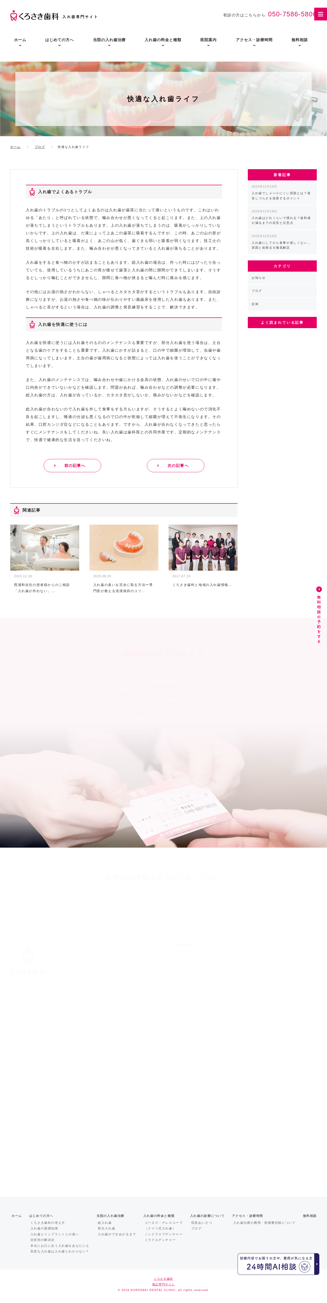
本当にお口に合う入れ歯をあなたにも (59, 1246)
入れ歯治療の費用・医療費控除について (264, 1223)
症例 (255, 304)
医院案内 (208, 40)
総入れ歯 (105, 1223)
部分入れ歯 (106, 1228)
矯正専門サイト (163, 1284)
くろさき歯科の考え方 (47, 1223)
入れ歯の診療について (207, 1216)
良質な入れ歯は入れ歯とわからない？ (59, 1251)
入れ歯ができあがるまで (117, 1234)
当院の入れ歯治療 (109, 40)
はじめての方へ (59, 40)
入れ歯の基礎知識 (44, 1228)
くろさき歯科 (163, 1278)
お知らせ (258, 278)
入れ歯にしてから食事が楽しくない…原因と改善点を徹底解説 (281, 242)
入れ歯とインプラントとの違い (54, 1234)
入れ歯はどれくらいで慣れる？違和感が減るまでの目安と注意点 (281, 217)
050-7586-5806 (292, 14)
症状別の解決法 (42, 1240)
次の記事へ (178, 465)
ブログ (257, 291)
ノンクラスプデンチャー (164, 1234)
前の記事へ (75, 465)
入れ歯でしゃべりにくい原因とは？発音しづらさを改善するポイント (281, 192)
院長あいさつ (201, 1223)
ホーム (20, 40)
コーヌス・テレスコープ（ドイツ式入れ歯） (164, 1225)
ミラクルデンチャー (160, 1240)
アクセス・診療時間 (254, 40)
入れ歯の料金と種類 (163, 40)
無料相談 (299, 40)
